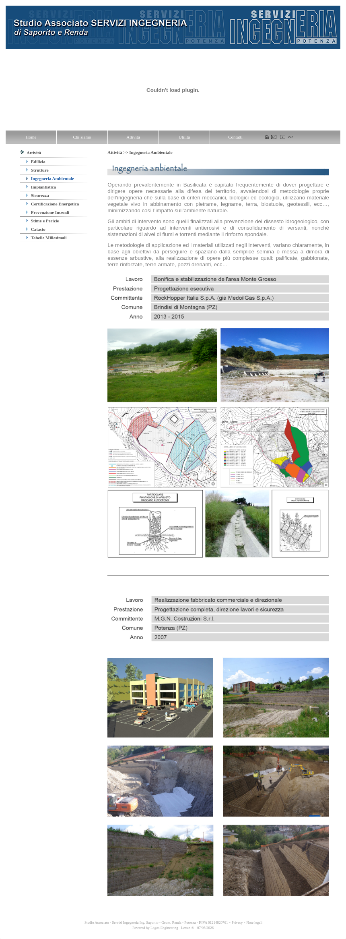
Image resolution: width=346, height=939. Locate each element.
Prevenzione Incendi (47, 212)
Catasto (35, 229)
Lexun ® (187, 928)
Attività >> (118, 152)
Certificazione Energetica (52, 203)
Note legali (254, 922)
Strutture (37, 170)
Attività (30, 152)
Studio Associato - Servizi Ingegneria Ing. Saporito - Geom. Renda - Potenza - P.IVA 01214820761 (156, 922)
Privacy (237, 922)
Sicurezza (37, 195)
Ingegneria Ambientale (50, 178)
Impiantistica (41, 186)
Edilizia (35, 161)
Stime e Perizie (42, 220)
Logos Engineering (164, 928)
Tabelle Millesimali (46, 237)
